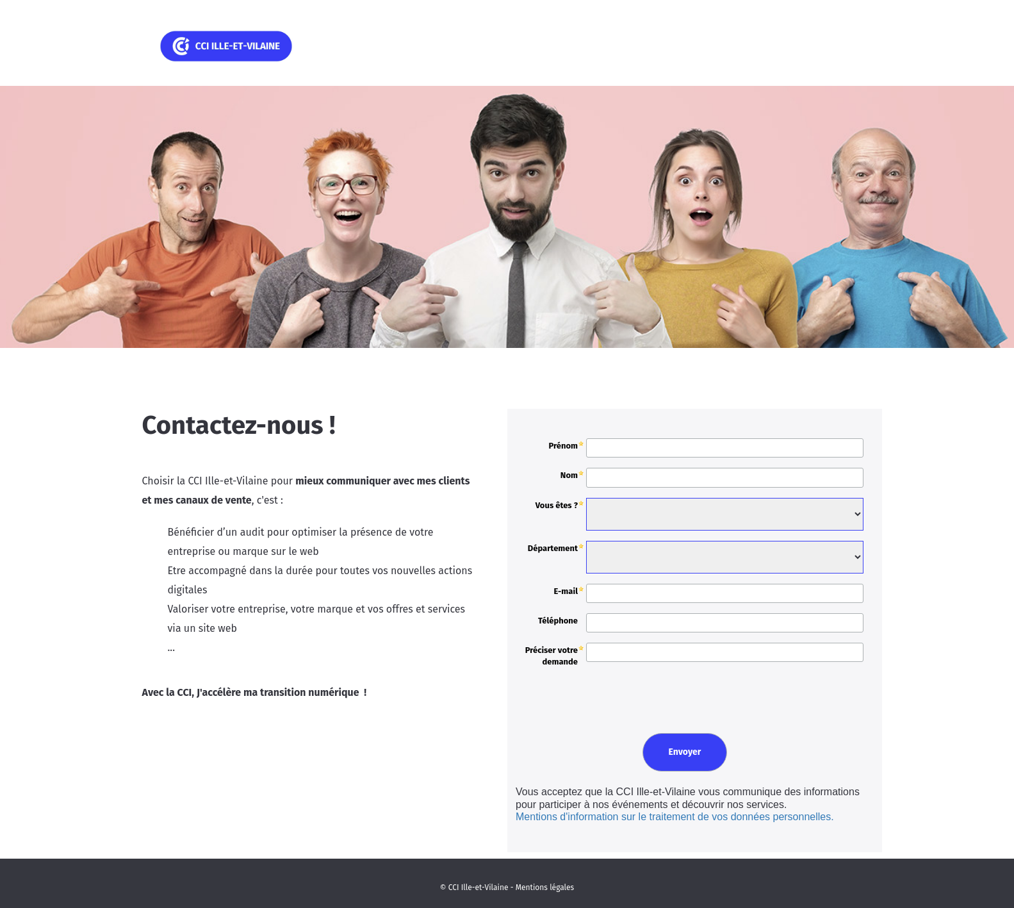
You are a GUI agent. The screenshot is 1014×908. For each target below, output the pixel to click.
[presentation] (608, 695)
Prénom (563, 445)
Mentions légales (545, 887)
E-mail (565, 591)
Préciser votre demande (551, 655)
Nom (569, 475)
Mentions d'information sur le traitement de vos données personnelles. (675, 816)
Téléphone (558, 620)
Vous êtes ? (557, 505)
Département (553, 548)
